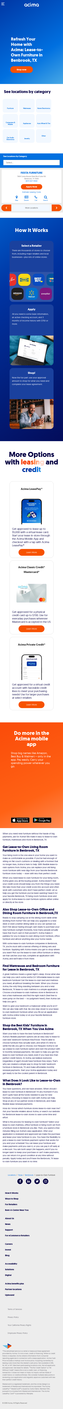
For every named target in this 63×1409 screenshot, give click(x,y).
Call (36, 198)
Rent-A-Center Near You (17, 1210)
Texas (20, 1175)
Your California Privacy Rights (19, 1325)
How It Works (11, 1193)
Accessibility (11, 1263)
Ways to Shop (11, 1198)
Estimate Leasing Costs (31, 192)
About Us (9, 1218)
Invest (8, 1249)
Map (16, 198)
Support (9, 1229)
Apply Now (31, 186)
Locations (12, 1175)
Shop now (22, 69)
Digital (8, 1275)
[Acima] (31, 6)
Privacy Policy (13, 1317)
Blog (7, 1255)
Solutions (9, 1269)
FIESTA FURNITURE (31, 173)
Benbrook (29, 1175)
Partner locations (13, 1289)
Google (43, 821)
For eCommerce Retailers (17, 1235)
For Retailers (11, 1204)
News (7, 1224)
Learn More (31, 552)
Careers (9, 1244)
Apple (21, 821)
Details (26, 198)
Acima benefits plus (14, 1283)
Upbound (9, 1295)
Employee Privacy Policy (18, 1333)
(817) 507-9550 (31, 181)
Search (45, 198)
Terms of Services (15, 1309)
